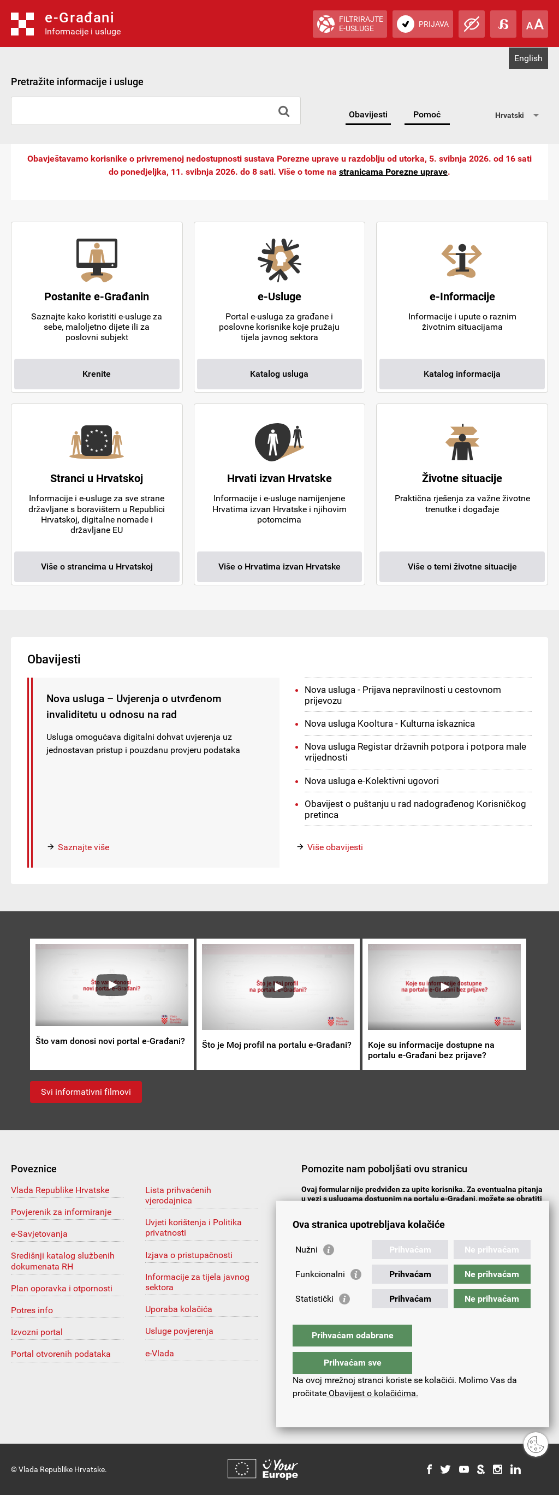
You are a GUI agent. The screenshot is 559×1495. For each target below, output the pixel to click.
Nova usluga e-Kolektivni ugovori (372, 780)
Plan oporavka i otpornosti (61, 1288)
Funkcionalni (320, 1296)
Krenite (96, 374)
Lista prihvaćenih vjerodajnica (178, 1195)
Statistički (314, 1320)
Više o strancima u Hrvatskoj (97, 566)
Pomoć (427, 114)
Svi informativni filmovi (86, 1092)
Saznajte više (83, 847)
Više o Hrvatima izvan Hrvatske (279, 566)
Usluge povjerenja (179, 1331)
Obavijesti (368, 114)
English (528, 58)
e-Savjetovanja (39, 1234)
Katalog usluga (279, 374)
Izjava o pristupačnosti (189, 1255)
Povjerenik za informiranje (61, 1212)
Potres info (32, 1310)
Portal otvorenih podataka (61, 1354)
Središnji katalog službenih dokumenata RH (63, 1260)
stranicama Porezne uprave (393, 172)
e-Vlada (159, 1353)
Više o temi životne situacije (462, 566)
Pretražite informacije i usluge (77, 81)
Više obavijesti (335, 847)
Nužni (306, 1271)
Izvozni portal (37, 1332)
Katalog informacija (462, 374)
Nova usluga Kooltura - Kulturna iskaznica (390, 723)
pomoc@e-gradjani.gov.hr (359, 1207)
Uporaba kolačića (178, 1309)
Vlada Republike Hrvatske (60, 1190)
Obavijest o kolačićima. (372, 1393)
